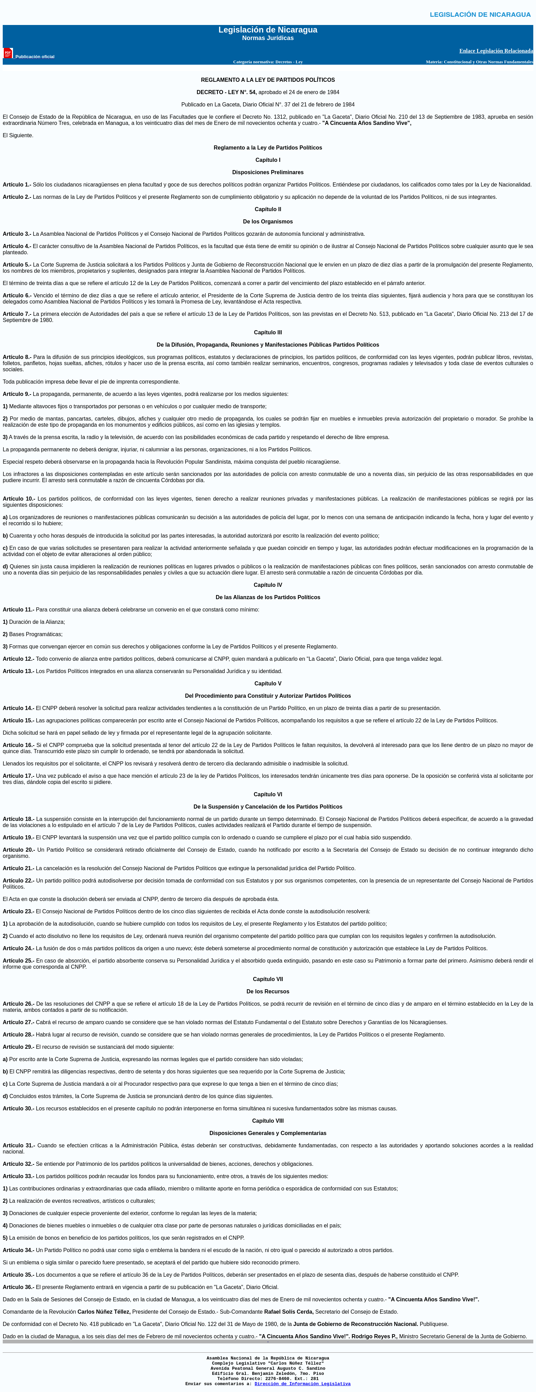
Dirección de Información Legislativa (303, 1384)
